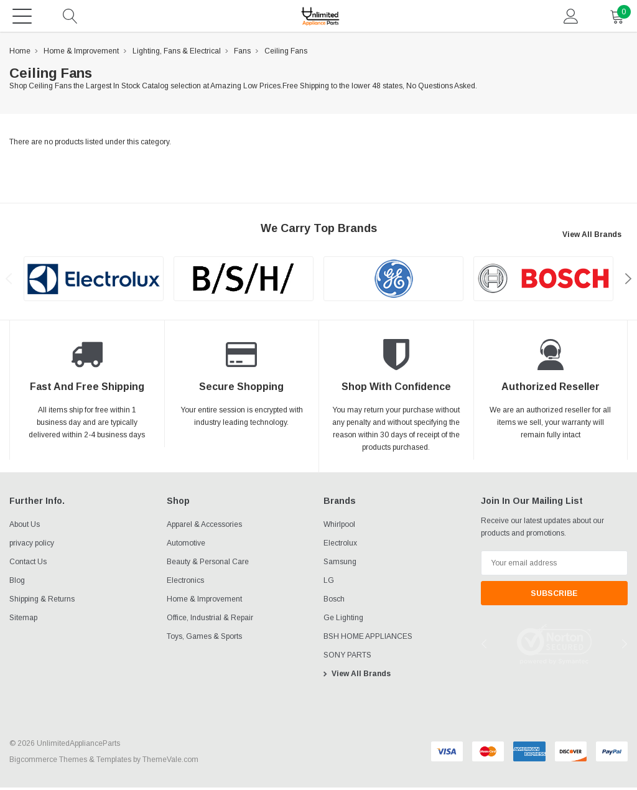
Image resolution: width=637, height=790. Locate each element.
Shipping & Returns (42, 601)
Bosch (334, 601)
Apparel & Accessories (204, 527)
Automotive (186, 545)
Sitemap (23, 620)
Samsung (339, 564)
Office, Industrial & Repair (210, 620)
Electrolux (340, 545)
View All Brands (591, 237)
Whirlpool (339, 527)
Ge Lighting (343, 620)
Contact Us (28, 564)
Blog (17, 583)
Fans (242, 53)
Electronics (185, 583)
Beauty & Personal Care (208, 564)
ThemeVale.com (170, 762)
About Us (24, 527)
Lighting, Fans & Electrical (177, 53)
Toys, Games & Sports (204, 638)
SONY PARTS (347, 657)
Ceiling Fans (285, 53)
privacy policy (31, 545)
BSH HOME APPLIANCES (367, 638)
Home (19, 53)
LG (328, 583)
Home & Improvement (81, 53)
